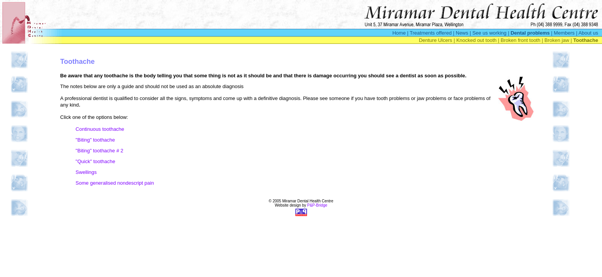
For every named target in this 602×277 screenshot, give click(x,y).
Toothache (585, 40)
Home (399, 33)
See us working (489, 33)
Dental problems (530, 33)
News (462, 33)
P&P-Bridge (317, 205)
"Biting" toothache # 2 (99, 151)
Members (564, 33)
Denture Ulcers (435, 40)
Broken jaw (556, 40)
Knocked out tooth (476, 40)
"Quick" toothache (95, 161)
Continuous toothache (100, 129)
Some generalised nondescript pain (115, 183)
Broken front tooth (520, 40)
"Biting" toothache (95, 140)
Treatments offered (431, 33)
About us (588, 33)
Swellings (86, 172)
